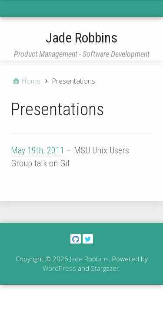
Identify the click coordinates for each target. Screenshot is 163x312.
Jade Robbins (81, 37)
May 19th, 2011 (37, 150)
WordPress (59, 268)
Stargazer (105, 268)
